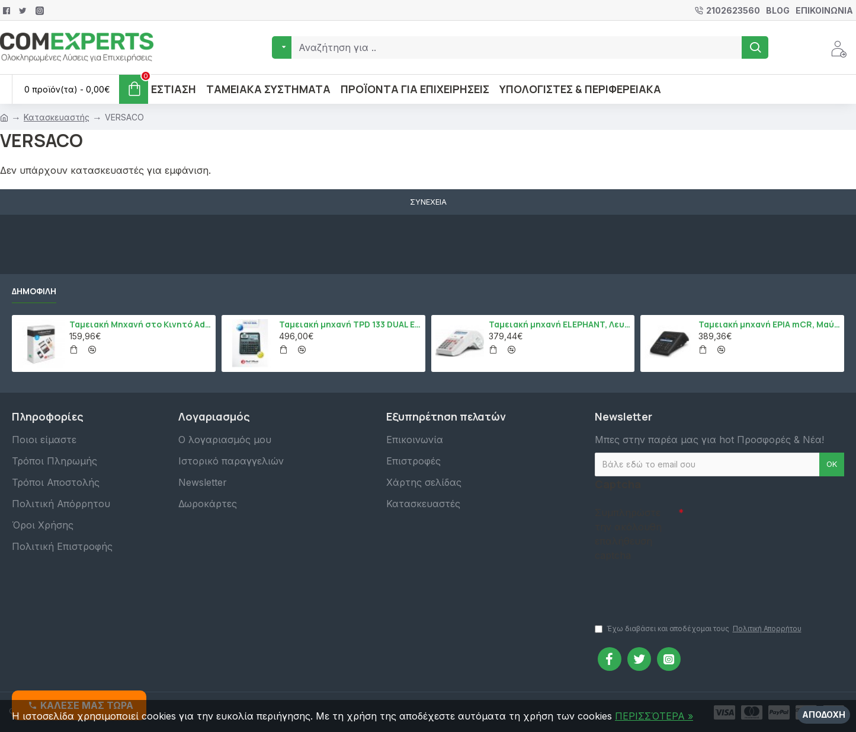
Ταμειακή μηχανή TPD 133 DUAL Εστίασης (350, 324)
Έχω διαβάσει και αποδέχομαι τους (699, 628)
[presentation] (678, 586)
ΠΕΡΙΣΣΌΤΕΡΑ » (654, 716)
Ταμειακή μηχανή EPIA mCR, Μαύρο (769, 324)
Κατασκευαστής (56, 117)
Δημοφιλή (34, 291)
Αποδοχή (823, 714)
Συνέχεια (428, 201)
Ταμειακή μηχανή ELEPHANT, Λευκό (559, 324)
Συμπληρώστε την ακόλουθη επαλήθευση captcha (628, 534)
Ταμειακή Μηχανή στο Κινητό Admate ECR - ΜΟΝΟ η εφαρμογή (140, 324)
